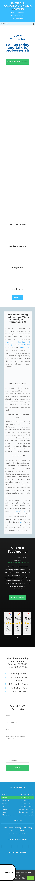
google (19, 859)
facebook (15, 859)
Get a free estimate (17, 15)
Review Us (7, 872)
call (21, 522)
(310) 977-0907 (17, 18)
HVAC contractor (23, 345)
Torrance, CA (24, 347)
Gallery (17, 297)
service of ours (18, 511)
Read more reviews (17, 597)
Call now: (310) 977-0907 (17, 62)
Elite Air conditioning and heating (17, 562)
